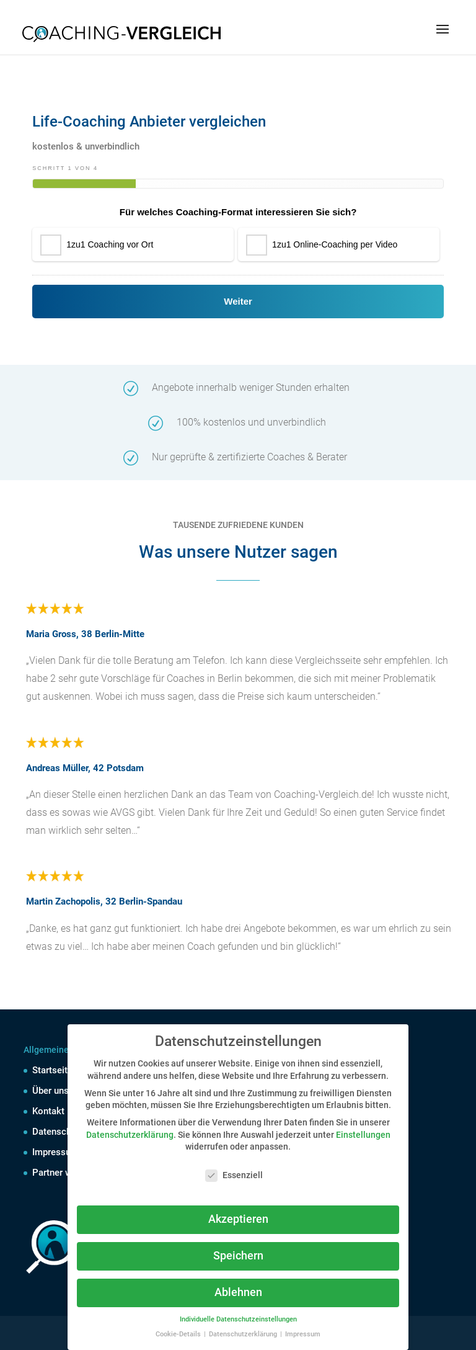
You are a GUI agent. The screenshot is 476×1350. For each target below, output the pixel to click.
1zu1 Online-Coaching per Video (334, 244)
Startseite (52, 1070)
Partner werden (63, 1172)
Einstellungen (363, 1135)
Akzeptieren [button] (238, 1219)
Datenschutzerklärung (130, 1135)
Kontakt (48, 1111)
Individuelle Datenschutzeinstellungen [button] (238, 1319)
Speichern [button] (238, 1255)
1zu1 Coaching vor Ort (109, 244)
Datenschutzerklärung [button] (244, 1334)
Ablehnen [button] (238, 1292)
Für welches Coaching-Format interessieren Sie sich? (238, 212)
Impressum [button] (302, 1334)
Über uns (50, 1090)
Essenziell (234, 1175)
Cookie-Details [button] (179, 1334)
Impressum (55, 1152)
